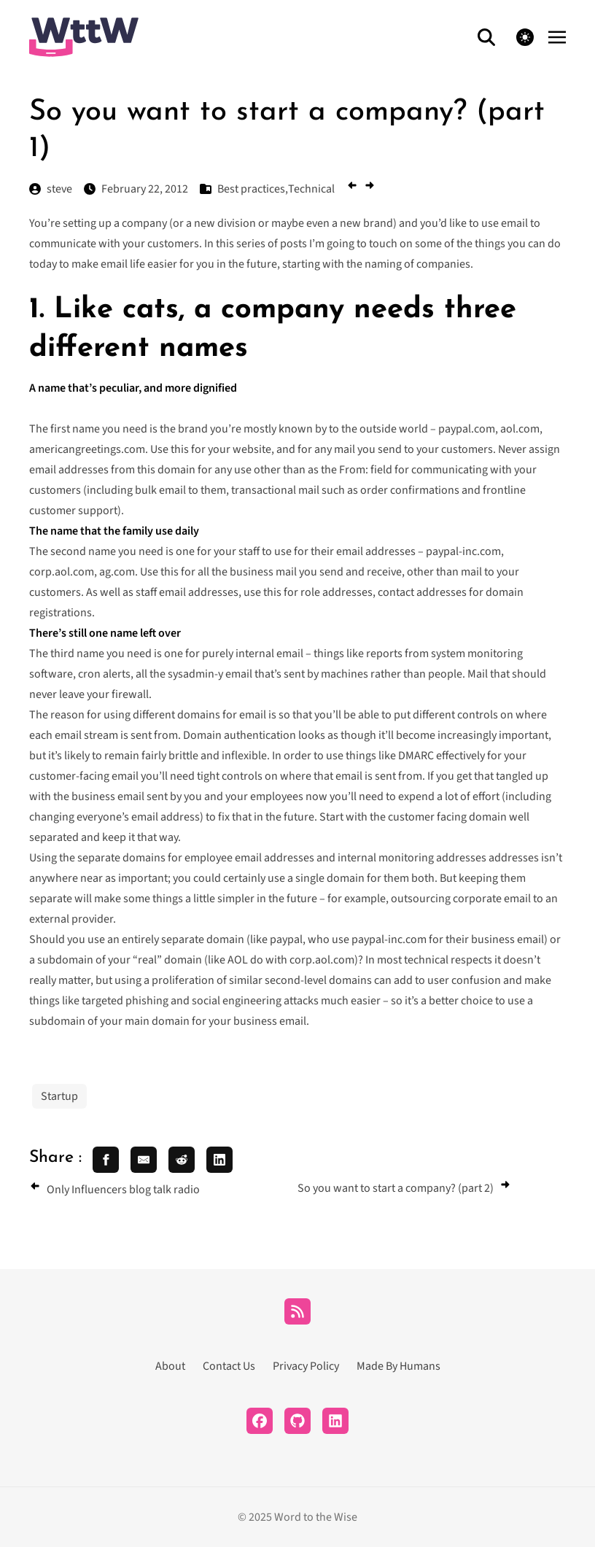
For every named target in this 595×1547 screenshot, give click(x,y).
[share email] (144, 1160)
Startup (59, 1096)
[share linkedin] (219, 1160)
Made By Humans (398, 1366)
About (170, 1366)
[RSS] (297, 1311)
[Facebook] (259, 1421)
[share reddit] (181, 1160)
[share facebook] (106, 1160)
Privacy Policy (306, 1366)
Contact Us (229, 1366)
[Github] (297, 1421)
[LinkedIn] (335, 1421)
